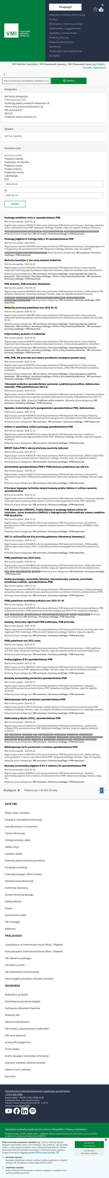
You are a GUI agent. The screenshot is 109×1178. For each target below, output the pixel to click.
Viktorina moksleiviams (17, 1022)
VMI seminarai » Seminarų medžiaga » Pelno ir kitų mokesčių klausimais (50, 276)
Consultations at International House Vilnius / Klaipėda (34, 944)
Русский (87, 67)
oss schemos (27, 735)
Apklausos (10, 929)
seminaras (36, 572)
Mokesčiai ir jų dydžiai (16, 994)
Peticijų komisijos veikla (17, 840)
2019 (8, 113)
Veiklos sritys (12, 847)
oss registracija (15, 735)
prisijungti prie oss (49, 737)
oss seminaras (79, 739)
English (101, 64)
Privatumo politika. (47, 1152)
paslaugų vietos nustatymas (52, 231)
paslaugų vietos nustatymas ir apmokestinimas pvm (23, 231)
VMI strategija (12, 922)
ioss (35, 735)
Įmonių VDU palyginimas (18, 1042)
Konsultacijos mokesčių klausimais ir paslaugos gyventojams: (37, 1091)
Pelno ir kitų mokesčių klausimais (23, 106)
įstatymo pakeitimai (23, 572)
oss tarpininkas (60, 735)
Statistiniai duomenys (16, 888)
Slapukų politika (27, 1152)
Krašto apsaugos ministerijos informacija (27, 1056)
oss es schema (72, 735)
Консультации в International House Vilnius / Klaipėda (34, 951)
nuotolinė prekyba (17, 614)
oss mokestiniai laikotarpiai (92, 737)
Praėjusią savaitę (13, 165)
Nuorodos (10, 1076)
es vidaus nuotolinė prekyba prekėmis (55, 614)
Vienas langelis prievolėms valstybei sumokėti (29, 979)
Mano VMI (24, 1105)
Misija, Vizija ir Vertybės (17, 813)
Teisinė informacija (15, 833)
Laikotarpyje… (12, 176)
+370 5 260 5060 (13, 1094)
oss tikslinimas (37, 739)
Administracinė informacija (19, 881)
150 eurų (73, 614)
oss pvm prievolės (86, 735)
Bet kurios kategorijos (16, 96)
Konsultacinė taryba (15, 915)
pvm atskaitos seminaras (75, 298)
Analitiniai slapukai (13, 1167)
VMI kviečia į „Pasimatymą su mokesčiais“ (27, 1029)
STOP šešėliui (12, 1049)
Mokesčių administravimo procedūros (25, 860)
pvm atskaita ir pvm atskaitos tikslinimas (51, 298)
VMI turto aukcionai (15, 1035)
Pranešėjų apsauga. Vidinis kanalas (23, 874)
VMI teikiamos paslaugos (18, 958)
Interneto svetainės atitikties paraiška (25, 1063)
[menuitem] (67, 15)
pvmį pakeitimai (83, 614)
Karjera (9, 908)
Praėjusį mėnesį (12, 169)
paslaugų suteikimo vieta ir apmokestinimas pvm (81, 231)
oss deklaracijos (10, 739)
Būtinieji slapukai (12, 1157)
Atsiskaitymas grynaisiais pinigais (22, 1001)
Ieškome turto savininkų (18, 1069)
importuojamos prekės (32, 614)
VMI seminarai (13, 110)
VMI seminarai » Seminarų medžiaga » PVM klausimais (58, 233)
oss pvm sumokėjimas (64, 739)
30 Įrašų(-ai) (11, 790)
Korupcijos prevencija (16, 867)
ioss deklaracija (75, 737)
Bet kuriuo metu (13, 155)
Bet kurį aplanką (13, 136)
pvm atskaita (9, 298)
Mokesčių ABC (12, 1015)
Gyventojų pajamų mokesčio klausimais (27, 103)
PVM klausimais (15, 100)
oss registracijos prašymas (14, 737)
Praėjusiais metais (14, 172)
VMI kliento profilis (15, 965)
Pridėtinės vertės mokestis (20, 117)
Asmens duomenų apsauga (19, 894)
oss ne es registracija (33, 737)
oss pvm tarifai (50, 739)
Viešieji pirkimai (13, 901)
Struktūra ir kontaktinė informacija (23, 820)
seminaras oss (91, 739)
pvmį (12, 572)
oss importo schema (46, 735)
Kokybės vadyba (13, 854)
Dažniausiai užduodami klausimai (22, 1008)
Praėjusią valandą (13, 159)
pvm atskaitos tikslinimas (25, 298)
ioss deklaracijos (24, 739)
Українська (99, 67)
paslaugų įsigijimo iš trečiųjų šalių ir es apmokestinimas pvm (25, 253)
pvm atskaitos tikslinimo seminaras (17, 300)
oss (6, 735)
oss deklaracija (63, 737)
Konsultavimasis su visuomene (21, 826)
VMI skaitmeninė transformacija (22, 972)
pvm (6, 572)
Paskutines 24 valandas (16, 162)
